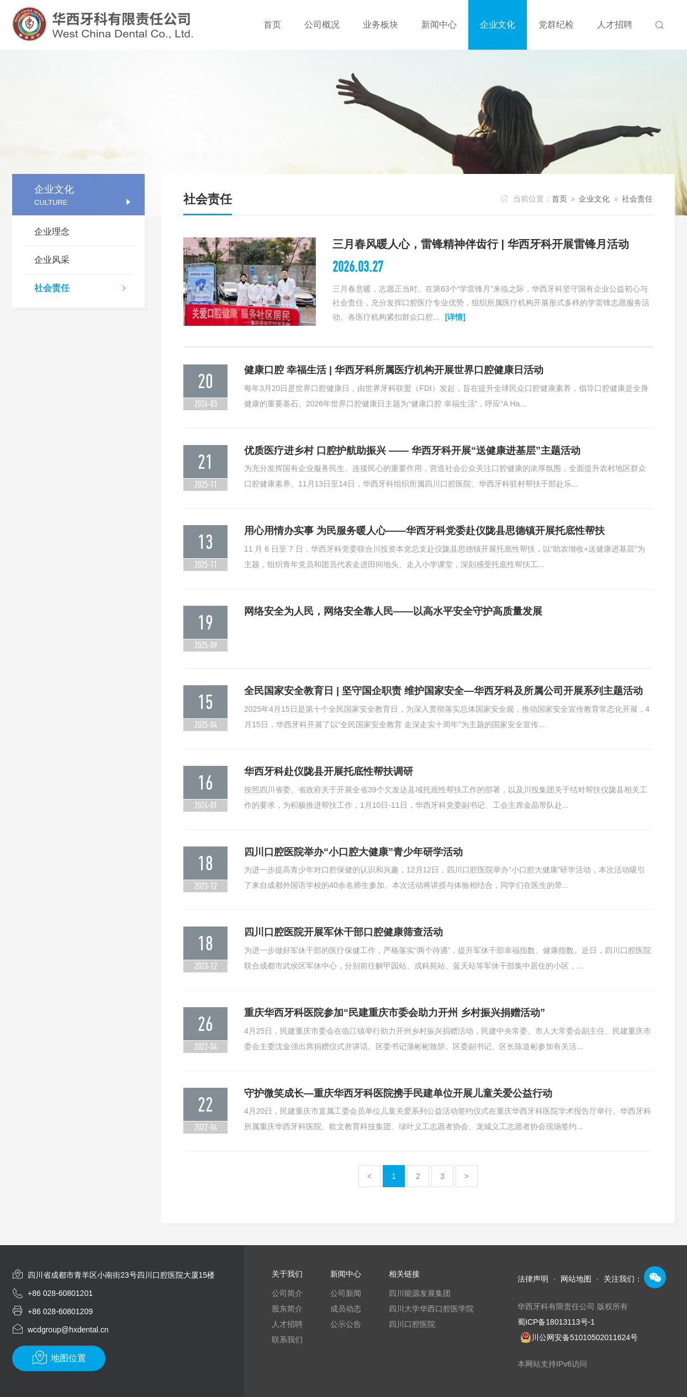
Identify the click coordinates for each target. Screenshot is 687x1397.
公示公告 (345, 1324)
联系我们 (287, 1339)
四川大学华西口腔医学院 (431, 1308)
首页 (559, 198)
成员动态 (345, 1308)
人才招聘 (287, 1324)
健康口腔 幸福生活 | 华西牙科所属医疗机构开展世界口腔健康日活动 (393, 369)
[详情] (455, 317)
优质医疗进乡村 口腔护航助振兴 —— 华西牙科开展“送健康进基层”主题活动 (412, 450)
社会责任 (84, 289)
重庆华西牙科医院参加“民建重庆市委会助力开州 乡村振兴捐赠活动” (394, 1012)
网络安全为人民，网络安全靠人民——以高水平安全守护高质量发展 (393, 611)
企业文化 (594, 198)
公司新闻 (345, 1293)
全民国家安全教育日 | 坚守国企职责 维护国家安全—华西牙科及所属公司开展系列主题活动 (443, 690)
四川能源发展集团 (420, 1293)
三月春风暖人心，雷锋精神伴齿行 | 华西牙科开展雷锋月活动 (480, 244)
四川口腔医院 (412, 1324)
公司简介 (287, 1293)
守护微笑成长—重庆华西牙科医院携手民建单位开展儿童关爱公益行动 (398, 1093)
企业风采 (52, 259)
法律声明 (532, 1278)
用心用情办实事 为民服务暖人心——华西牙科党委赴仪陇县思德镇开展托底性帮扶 (424, 530)
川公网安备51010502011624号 (584, 1337)
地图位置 (58, 1358)
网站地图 (576, 1278)
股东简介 (287, 1308)
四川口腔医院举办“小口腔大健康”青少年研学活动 (353, 852)
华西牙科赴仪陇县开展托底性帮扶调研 (328, 771)
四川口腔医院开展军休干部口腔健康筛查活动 (343, 932)
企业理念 (52, 231)
